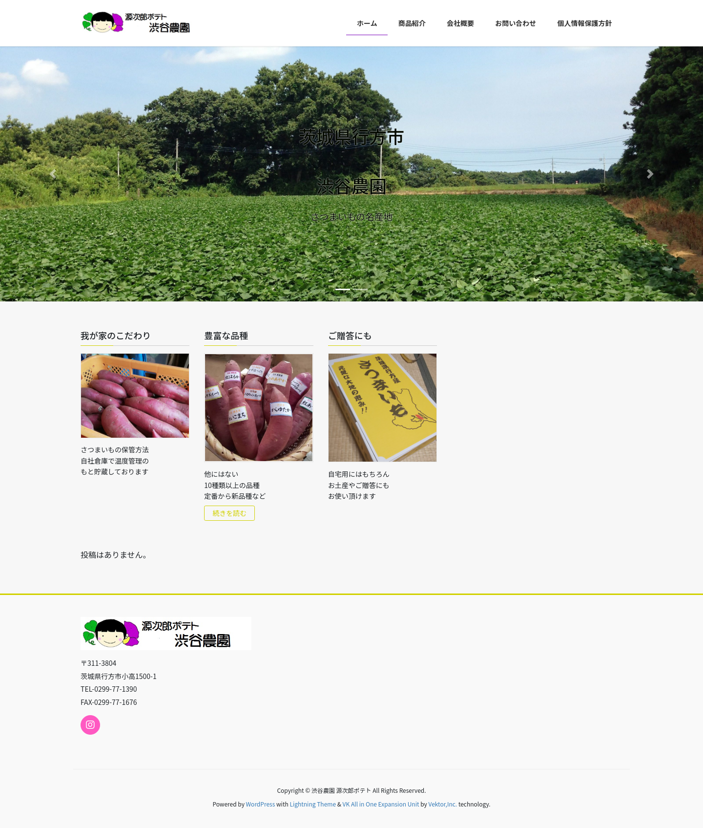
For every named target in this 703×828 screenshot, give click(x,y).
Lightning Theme (312, 804)
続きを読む (229, 513)
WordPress (260, 804)
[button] (52, 173)
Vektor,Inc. (442, 804)
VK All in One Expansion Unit (381, 804)
